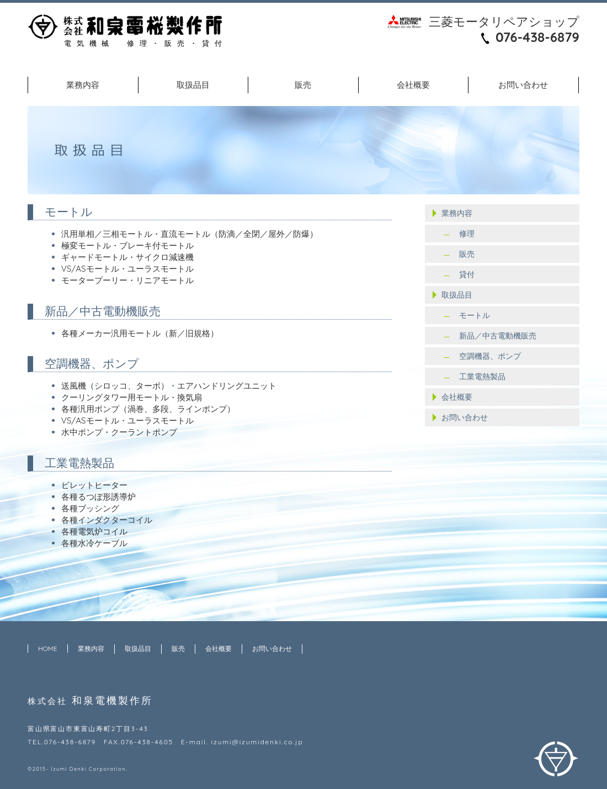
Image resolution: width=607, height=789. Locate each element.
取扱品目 (193, 85)
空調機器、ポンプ (490, 356)
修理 (467, 234)
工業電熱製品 (482, 377)
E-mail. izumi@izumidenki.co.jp (242, 742)
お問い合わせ (523, 85)
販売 (303, 85)
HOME (47, 648)
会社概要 (413, 85)
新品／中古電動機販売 (497, 336)
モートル (474, 315)
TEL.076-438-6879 (62, 742)
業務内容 (82, 85)
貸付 (467, 274)
